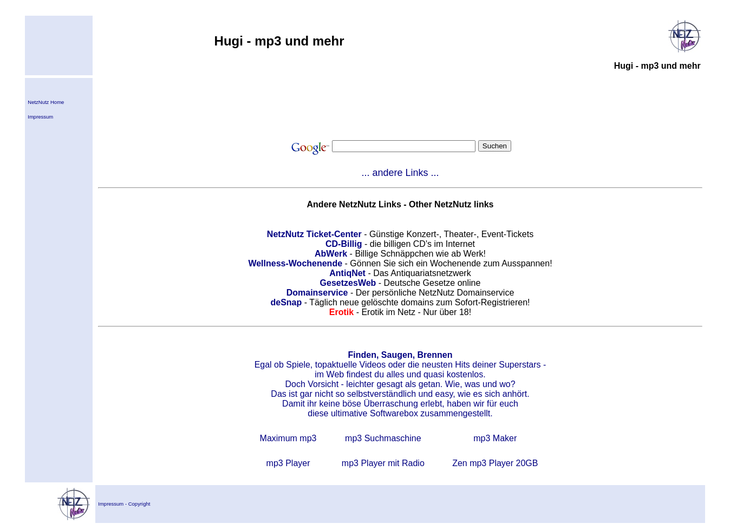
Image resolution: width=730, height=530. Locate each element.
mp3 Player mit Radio (383, 463)
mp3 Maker (495, 438)
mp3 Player (288, 463)
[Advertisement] (400, 105)
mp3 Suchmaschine (383, 438)
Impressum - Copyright (124, 504)
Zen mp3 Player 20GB (495, 463)
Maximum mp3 (288, 438)
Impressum (40, 117)
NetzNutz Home (46, 102)
